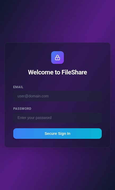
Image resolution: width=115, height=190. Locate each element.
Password (22, 109)
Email (18, 87)
